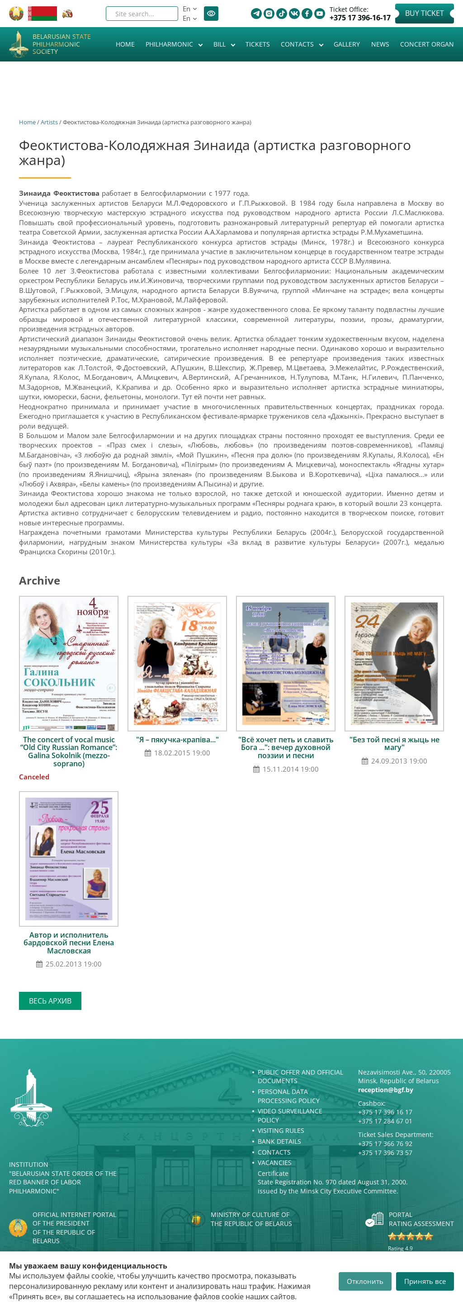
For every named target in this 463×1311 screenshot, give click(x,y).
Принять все (425, 1281)
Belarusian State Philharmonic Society (62, 44)
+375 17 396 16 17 (385, 1112)
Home (125, 44)
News (380, 44)
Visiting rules (281, 1130)
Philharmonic (170, 44)
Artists (49, 122)
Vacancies (275, 1162)
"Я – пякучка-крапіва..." (177, 740)
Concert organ (427, 44)
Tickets (258, 44)
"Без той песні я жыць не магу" (394, 744)
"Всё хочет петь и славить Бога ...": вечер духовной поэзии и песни (286, 747)
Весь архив (50, 1001)
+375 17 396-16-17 (360, 18)
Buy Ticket (424, 13)
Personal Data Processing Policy (289, 1096)
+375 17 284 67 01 (385, 1121)
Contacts (298, 44)
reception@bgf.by (385, 1089)
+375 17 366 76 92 (385, 1143)
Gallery (347, 44)
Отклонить (365, 1281)
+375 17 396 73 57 (385, 1152)
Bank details (279, 1141)
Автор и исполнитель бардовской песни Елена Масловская (69, 943)
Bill (220, 44)
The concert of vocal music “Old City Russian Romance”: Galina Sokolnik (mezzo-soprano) (68, 752)
